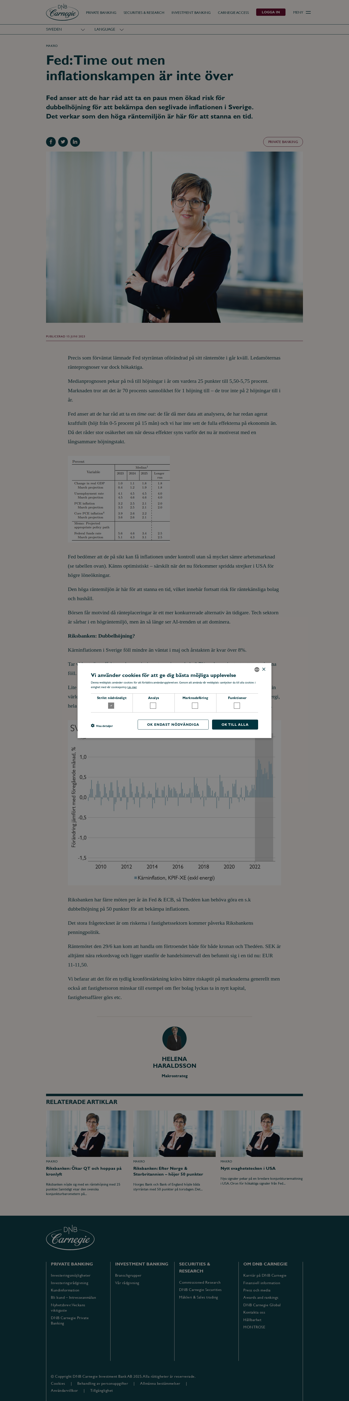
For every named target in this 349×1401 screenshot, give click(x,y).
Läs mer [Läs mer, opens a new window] (132, 687)
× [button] (263, 669)
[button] (102, 725)
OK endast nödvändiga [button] (173, 724)
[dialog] (174, 700)
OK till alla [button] (235, 724)
